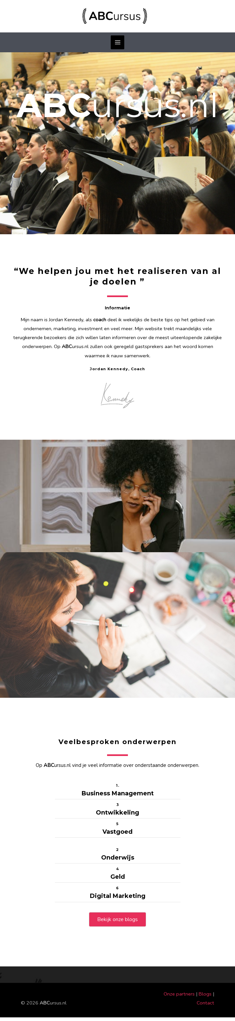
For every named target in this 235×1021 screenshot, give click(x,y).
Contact (205, 1006)
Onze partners (179, 997)
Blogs (205, 997)
